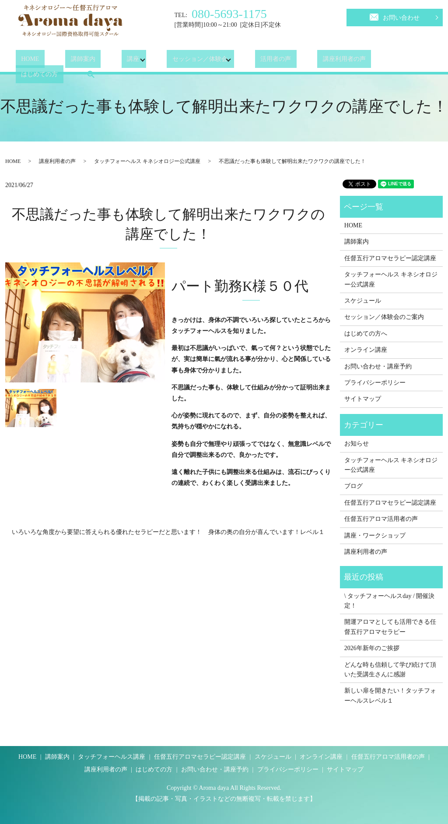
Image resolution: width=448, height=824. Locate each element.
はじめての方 (367, 61)
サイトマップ (362, 399)
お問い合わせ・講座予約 (378, 366)
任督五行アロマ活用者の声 (381, 519)
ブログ (353, 486)
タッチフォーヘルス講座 (111, 756)
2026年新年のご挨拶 (371, 648)
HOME (25, 61)
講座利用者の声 (306, 61)
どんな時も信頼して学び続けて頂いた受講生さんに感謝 (390, 669)
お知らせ (356, 443)
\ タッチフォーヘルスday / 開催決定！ (389, 601)
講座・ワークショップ (375, 535)
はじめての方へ (365, 333)
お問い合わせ (395, 16)
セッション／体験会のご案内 (384, 317)
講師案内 (67, 61)
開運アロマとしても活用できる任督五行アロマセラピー (390, 627)
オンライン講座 (365, 350)
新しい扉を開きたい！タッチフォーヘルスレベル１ (390, 695)
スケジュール (362, 300)
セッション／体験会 (172, 61)
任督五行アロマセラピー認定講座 (390, 258)
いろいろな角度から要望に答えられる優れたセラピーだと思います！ (107, 532)
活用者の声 (248, 61)
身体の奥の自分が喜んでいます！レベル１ (266, 532)
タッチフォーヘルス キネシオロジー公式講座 (147, 161)
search (412, 60)
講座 (106, 61)
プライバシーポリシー (375, 382)
